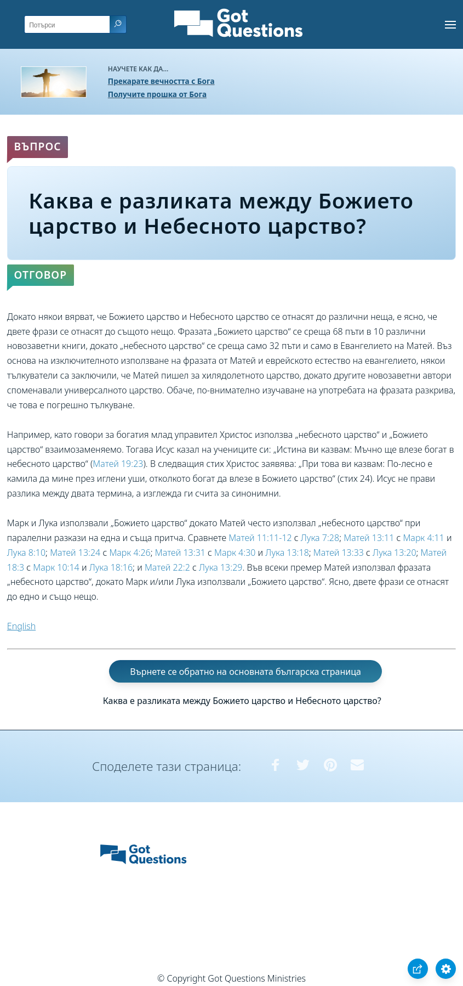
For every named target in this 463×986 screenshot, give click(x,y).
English (21, 626)
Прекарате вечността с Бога (161, 81)
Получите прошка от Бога (157, 94)
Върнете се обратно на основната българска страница (245, 672)
